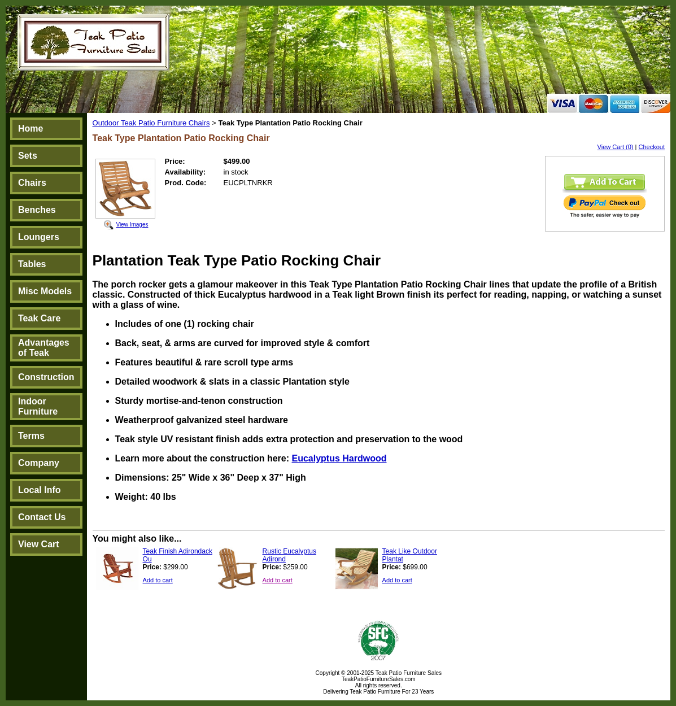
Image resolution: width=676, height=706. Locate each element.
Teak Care (39, 318)
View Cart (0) (616, 146)
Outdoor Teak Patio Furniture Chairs (151, 123)
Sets (27, 155)
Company (38, 463)
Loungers (38, 237)
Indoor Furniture (38, 406)
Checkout (652, 146)
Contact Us (42, 517)
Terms (31, 436)
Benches (37, 210)
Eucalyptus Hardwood (338, 458)
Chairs (32, 183)
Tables (32, 264)
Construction (46, 377)
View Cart (38, 544)
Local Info (39, 490)
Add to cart (158, 580)
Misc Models (45, 291)
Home (30, 128)
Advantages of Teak (43, 348)
